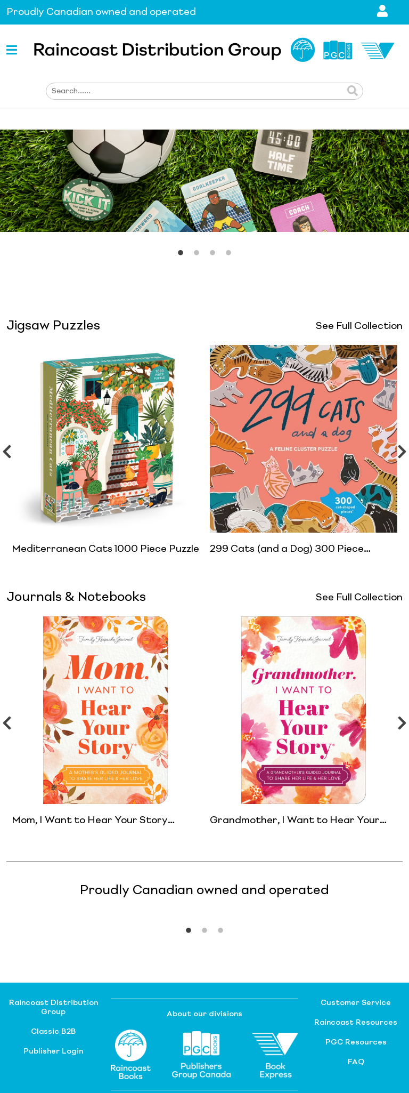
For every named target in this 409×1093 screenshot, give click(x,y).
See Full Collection (359, 326)
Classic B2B (53, 1031)
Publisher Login (53, 1051)
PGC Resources (356, 1042)
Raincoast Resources (355, 1022)
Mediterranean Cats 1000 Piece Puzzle (105, 549)
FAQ (356, 1062)
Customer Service (356, 1003)
